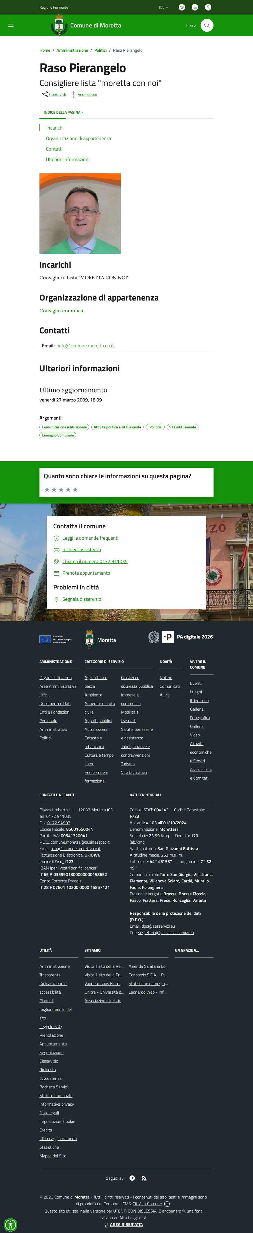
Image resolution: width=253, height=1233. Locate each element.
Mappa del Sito (52, 1155)
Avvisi (165, 694)
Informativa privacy (56, 1104)
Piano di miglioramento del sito (55, 1009)
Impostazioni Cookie (57, 1121)
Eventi (196, 683)
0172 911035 (59, 816)
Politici (100, 50)
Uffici (43, 694)
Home (44, 50)
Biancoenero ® (172, 1211)
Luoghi (196, 692)
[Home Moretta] (88, 25)
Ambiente (93, 694)
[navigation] (11, 25)
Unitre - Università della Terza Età (115, 992)
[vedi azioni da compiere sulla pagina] (83, 94)
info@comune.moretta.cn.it (86, 345)
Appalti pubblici (98, 720)
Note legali (49, 1112)
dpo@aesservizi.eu (158, 926)
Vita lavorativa (134, 772)
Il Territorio (199, 700)
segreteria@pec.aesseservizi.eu (166, 932)
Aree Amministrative (57, 686)
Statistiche (49, 1147)
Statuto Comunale (55, 1095)
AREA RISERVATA (123, 1224)
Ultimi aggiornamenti (58, 1138)
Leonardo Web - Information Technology (165, 992)
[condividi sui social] (53, 94)
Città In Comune (147, 1203)
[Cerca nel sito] (207, 25)
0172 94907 (58, 822)
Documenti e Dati (55, 703)
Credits (45, 1130)
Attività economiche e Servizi (201, 752)
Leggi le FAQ (50, 1026)
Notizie (166, 677)
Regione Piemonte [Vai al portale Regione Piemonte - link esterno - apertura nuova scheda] (53, 7)
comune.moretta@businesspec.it (80, 842)
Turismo (128, 763)
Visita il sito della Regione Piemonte (117, 966)
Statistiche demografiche (151, 983)
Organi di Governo (55, 677)
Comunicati (170, 686)
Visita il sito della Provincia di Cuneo (116, 975)
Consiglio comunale (62, 311)
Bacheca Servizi (53, 1087)
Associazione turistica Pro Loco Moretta (120, 1000)
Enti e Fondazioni (54, 712)
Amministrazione (72, 50)
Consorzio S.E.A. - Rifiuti (150, 975)
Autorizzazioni (97, 729)
